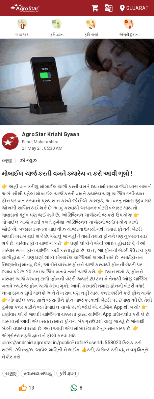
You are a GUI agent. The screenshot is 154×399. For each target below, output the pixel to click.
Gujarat (132, 8)
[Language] (109, 8)
